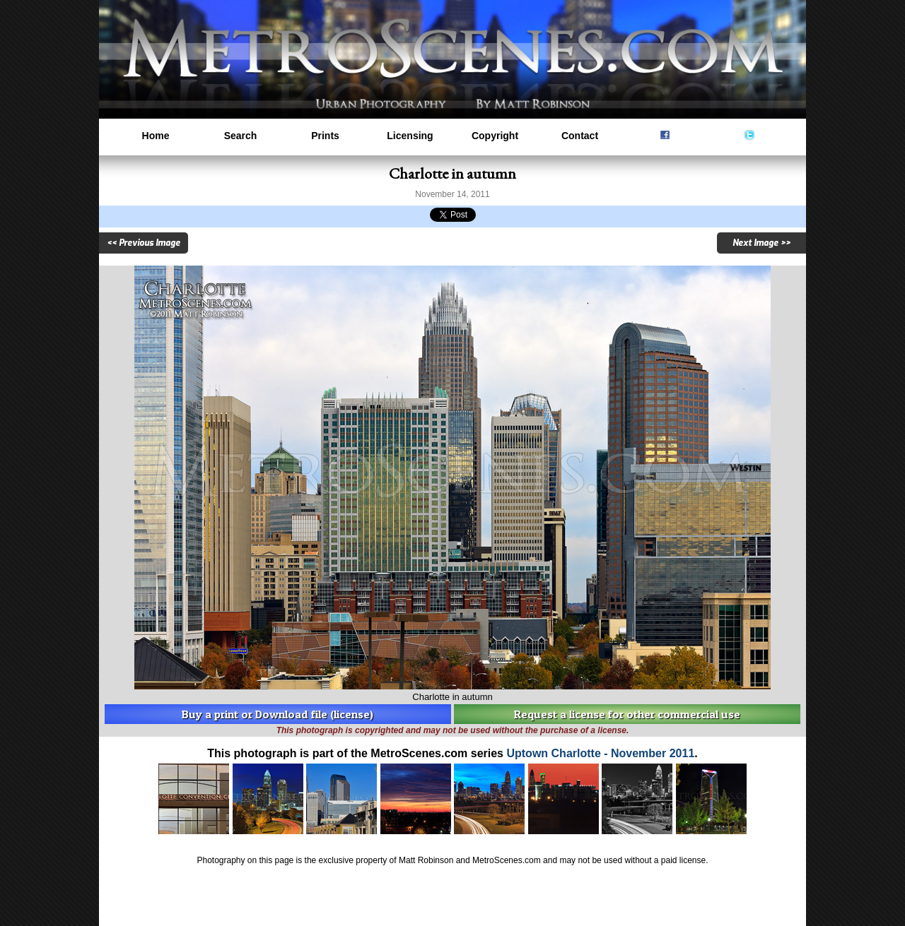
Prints (325, 135)
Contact (579, 135)
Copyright (495, 135)
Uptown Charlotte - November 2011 (600, 753)
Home (156, 135)
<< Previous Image (143, 243)
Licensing (410, 135)
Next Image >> (761, 243)
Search (240, 135)
